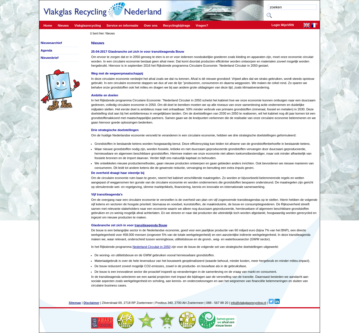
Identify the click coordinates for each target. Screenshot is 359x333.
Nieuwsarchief (51, 43)
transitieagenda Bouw (151, 225)
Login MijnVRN (282, 25)
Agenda (46, 50)
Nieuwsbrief (49, 57)
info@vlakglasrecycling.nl (248, 302)
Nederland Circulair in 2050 (151, 246)
